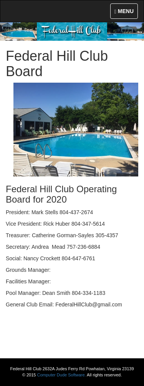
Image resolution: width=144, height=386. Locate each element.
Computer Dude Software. (61, 375)
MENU (126, 13)
